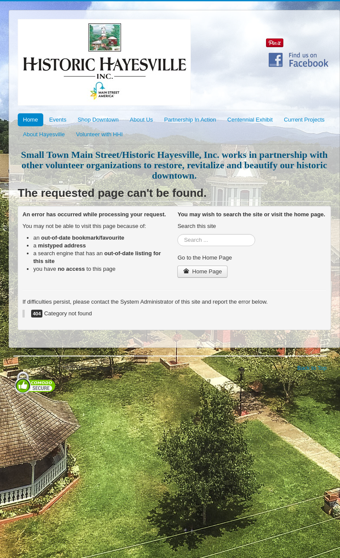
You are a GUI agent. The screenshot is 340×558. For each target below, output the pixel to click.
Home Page (202, 271)
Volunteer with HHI (99, 134)
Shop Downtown (98, 119)
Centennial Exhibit (250, 119)
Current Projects (304, 119)
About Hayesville (44, 134)
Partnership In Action (190, 119)
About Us (141, 119)
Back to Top (312, 368)
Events (58, 119)
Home (30, 119)
